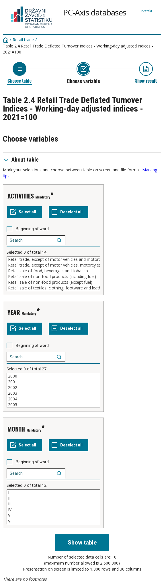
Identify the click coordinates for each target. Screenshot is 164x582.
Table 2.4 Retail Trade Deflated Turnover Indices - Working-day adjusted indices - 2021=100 (78, 49)
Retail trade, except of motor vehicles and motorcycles (53, 259)
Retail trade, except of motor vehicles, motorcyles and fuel (53, 265)
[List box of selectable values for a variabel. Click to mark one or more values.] (53, 273)
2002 (53, 387)
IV (53, 510)
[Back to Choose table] (19, 72)
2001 (53, 382)
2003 (53, 393)
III (53, 504)
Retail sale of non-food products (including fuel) (53, 276)
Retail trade (23, 39)
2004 (53, 399)
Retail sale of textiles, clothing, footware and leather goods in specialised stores (53, 288)
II (53, 498)
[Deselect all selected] (68, 212)
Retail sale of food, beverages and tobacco (53, 271)
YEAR (13, 312)
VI (53, 521)
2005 (53, 405)
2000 (53, 376)
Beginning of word (32, 229)
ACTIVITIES (20, 195)
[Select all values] (24, 212)
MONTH (16, 428)
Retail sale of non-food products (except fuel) (53, 282)
